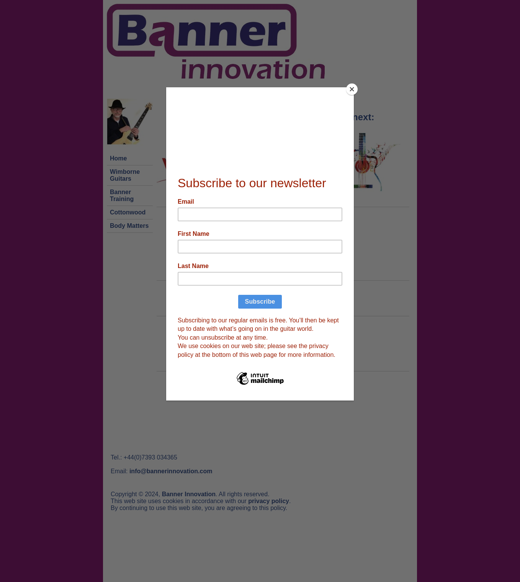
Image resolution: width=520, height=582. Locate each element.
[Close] (352, 89)
